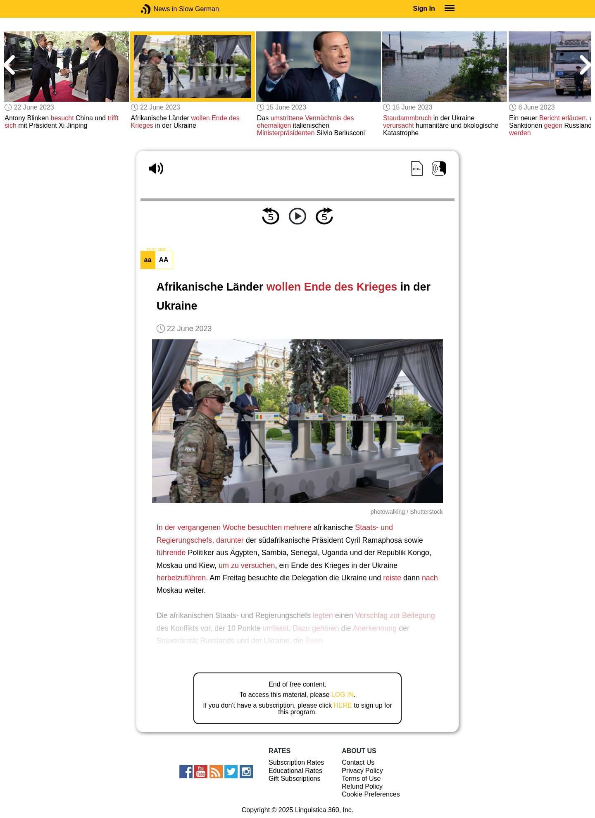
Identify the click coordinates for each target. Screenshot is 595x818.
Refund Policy (362, 786)
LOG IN (342, 694)
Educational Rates (295, 770)
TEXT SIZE (156, 249)
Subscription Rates (296, 762)
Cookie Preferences (371, 794)
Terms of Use (361, 778)
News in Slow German (158, 8)
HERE (342, 705)
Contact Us (358, 762)
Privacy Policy (362, 770)
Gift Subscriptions (294, 778)
